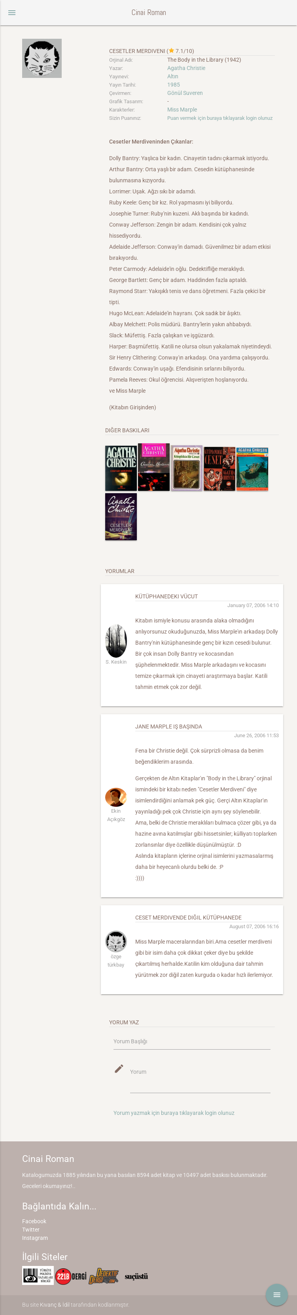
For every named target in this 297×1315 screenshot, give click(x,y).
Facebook (34, 1221)
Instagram (35, 1238)
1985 (173, 84)
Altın (172, 76)
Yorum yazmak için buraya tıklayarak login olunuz (174, 1113)
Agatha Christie (186, 68)
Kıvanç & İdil (55, 1305)
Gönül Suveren (185, 93)
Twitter (31, 1229)
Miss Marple (182, 109)
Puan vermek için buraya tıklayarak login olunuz (219, 118)
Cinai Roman (148, 12)
